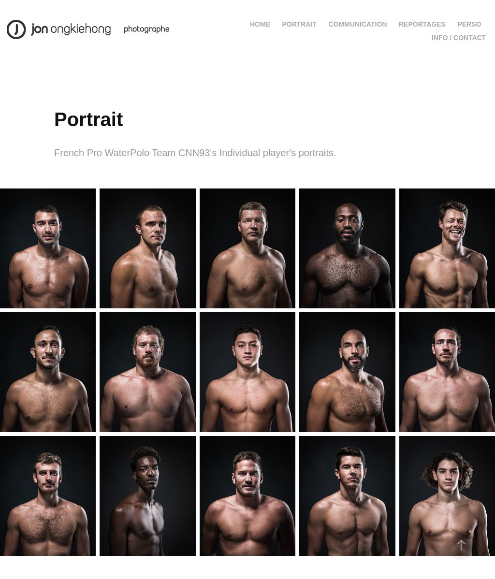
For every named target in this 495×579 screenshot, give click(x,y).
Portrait (299, 24)
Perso (469, 24)
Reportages (422, 24)
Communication (357, 24)
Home (260, 24)
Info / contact (459, 38)
